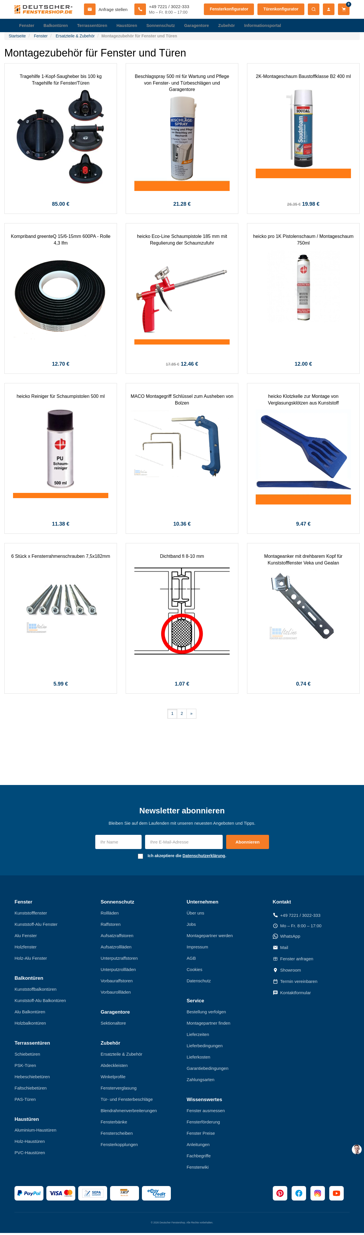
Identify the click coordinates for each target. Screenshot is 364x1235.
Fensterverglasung (118, 1089)
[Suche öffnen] (313, 9)
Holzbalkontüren (30, 1024)
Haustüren (130, 25)
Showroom (287, 971)
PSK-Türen (25, 1067)
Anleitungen (198, 1146)
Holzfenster (25, 948)
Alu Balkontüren (29, 1013)
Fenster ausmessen (206, 1112)
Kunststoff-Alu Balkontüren (40, 1002)
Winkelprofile (112, 1078)
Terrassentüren (94, 25)
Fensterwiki (198, 1168)
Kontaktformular (292, 994)
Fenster (27, 25)
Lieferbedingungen (205, 1047)
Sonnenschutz (165, 25)
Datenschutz (199, 982)
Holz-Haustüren (29, 1143)
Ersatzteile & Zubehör (121, 1055)
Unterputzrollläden (118, 971)
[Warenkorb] (344, 9)
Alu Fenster (25, 937)
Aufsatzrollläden (115, 948)
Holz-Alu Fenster (30, 959)
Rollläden (109, 914)
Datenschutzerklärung (203, 857)
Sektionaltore (113, 1024)
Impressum (197, 948)
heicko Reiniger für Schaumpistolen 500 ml (61, 398)
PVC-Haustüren (29, 1154)
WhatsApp (286, 938)
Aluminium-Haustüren (35, 1131)
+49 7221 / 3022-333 (297, 917)
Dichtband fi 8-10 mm (182, 557)
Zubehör (233, 25)
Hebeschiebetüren (32, 1078)
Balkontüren (56, 25)
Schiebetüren (27, 1055)
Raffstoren (110, 925)
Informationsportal (270, 25)
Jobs (191, 925)
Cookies (194, 971)
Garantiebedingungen (207, 1070)
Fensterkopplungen (119, 1146)
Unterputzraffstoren (119, 959)
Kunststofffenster (30, 914)
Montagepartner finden (209, 1024)
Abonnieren (247, 843)
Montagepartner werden (210, 937)
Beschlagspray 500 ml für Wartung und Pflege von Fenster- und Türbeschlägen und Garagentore (182, 85)
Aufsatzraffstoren (116, 937)
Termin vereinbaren (295, 983)
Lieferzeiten (198, 1036)
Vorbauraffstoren (116, 982)
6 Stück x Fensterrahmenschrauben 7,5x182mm (60, 557)
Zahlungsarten (201, 1081)
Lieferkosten (199, 1058)
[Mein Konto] (328, 9)
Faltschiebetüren (30, 1089)
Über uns (195, 914)
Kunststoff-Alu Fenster (35, 925)
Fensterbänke (113, 1123)
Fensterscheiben (116, 1134)
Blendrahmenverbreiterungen (128, 1112)
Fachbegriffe (199, 1157)
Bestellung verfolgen (206, 1013)
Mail (280, 949)
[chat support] (357, 1149)
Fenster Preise (201, 1134)
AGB (191, 959)
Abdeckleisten (113, 1067)
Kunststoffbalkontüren (35, 990)
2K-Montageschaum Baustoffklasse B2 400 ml (303, 78)
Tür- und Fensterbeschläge (126, 1101)
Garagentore (202, 25)
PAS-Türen (25, 1101)
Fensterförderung (203, 1123)
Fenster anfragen (293, 960)
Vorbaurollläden (115, 993)
